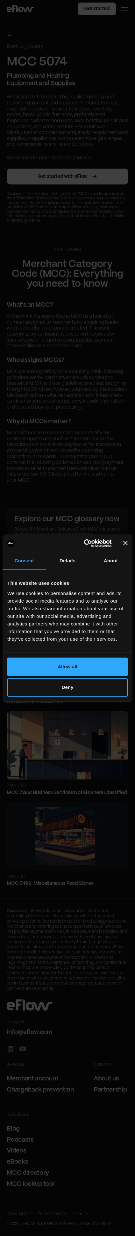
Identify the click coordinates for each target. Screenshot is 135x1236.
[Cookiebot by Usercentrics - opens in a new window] (85, 543)
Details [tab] (67, 560)
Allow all (67, 666)
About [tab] (111, 560)
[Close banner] (125, 543)
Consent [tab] (24, 560)
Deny (67, 687)
